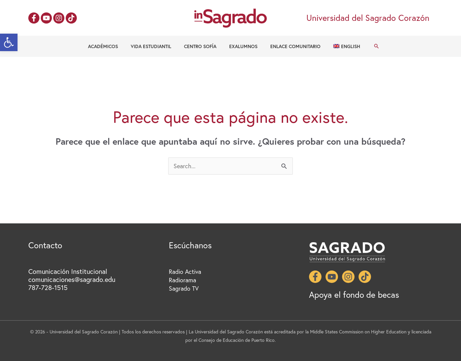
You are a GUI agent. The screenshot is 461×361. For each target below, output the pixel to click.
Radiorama (182, 280)
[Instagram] (58, 18)
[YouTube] (46, 18)
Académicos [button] (111, 46)
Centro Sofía (202, 46)
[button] (9, 42)
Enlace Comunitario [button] (290, 46)
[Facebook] (33, 18)
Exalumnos (241, 46)
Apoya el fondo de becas (354, 294)
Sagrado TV (184, 288)
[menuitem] (338, 46)
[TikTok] (71, 18)
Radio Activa (185, 271)
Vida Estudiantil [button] (156, 46)
